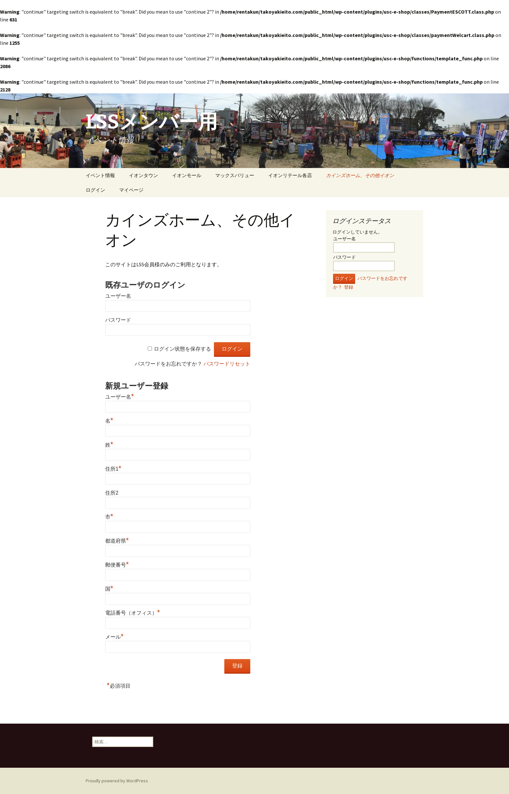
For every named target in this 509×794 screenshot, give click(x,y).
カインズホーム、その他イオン (360, 175)
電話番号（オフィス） (132, 613)
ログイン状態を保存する (182, 349)
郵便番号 (117, 565)
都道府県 (117, 541)
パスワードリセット (227, 364)
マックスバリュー (234, 175)
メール (114, 637)
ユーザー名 (118, 296)
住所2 (111, 493)
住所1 (113, 469)
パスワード (118, 320)
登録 (348, 287)
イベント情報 (100, 175)
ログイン (95, 190)
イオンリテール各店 (290, 175)
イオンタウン (143, 175)
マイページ (131, 190)
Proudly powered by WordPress (117, 781)
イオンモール (186, 175)
